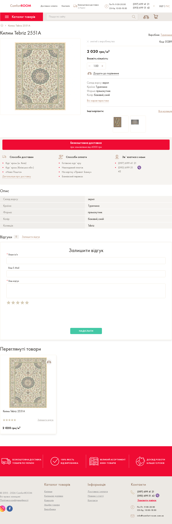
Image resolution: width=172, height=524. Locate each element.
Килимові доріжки (53, 496)
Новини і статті (96, 496)
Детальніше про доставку (16, 176)
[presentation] (30, 316)
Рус (168, 6)
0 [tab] (16, 236)
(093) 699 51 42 (141, 7)
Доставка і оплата (49, 5)
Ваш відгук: (12, 281)
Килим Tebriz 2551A (14, 411)
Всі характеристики (98, 100)
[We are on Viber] (157, 495)
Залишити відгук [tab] (31, 237)
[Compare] (146, 17)
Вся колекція (165, 111)
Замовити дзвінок (146, 500)
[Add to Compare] (49, 362)
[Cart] (156, 17)
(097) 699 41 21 (141, 4)
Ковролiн (49, 500)
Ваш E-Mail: (13, 267)
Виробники (50, 509)
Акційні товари (52, 504)
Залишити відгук (45, 420)
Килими (48, 491)
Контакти (66, 5)
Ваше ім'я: (12, 254)
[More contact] (154, 6)
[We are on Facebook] (10, 509)
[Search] (134, 17)
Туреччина (166, 35)
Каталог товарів (20, 16)
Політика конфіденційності (14, 500)
